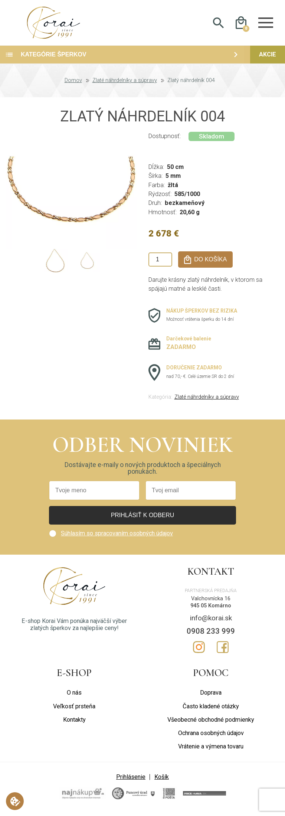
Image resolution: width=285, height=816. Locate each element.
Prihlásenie (130, 779)
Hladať (218, 24)
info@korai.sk (211, 621)
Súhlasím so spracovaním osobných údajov (117, 536)
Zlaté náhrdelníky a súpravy (124, 84)
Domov (73, 84)
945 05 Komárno (210, 609)
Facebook (223, 650)
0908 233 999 (211, 634)
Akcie (267, 57)
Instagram (199, 650)
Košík (161, 779)
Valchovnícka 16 (210, 602)
